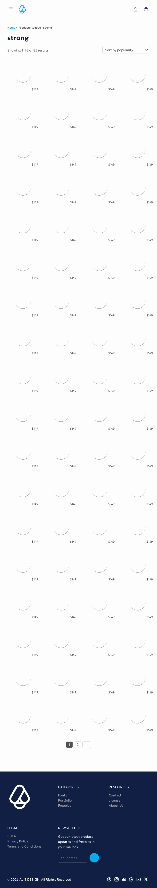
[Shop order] (126, 50)
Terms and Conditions (24, 846)
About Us (116, 805)
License (114, 800)
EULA (11, 836)
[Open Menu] (11, 9)
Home (11, 27)
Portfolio (65, 800)
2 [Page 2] (77, 744)
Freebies (64, 805)
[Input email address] (72, 857)
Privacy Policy (17, 841)
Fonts (62, 795)
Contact (115, 795)
